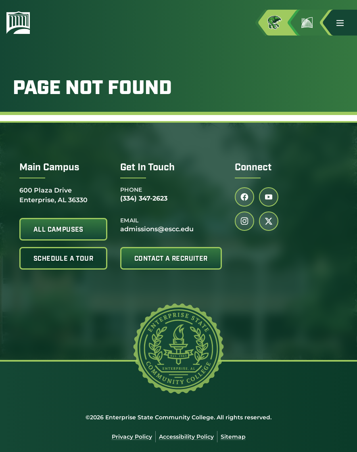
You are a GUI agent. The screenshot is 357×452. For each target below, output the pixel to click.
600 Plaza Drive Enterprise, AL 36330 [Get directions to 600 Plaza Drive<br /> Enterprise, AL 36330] (53, 195)
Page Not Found (92, 89)
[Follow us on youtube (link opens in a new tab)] (268, 197)
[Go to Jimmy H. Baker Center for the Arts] (313, 23)
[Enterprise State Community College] (56, 23)
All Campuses (58, 230)
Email (129, 220)
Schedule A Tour (63, 259)
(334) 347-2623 (143, 198)
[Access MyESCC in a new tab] (281, 23)
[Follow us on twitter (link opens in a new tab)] (268, 221)
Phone (131, 189)
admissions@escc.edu (157, 229)
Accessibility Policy (186, 436)
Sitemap (233, 436)
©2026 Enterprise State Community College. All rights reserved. (178, 417)
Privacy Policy (132, 436)
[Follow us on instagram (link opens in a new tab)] (244, 221)
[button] (343, 23)
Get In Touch (147, 168)
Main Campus (49, 168)
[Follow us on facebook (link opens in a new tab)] (244, 197)
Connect (253, 168)
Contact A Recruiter (171, 259)
